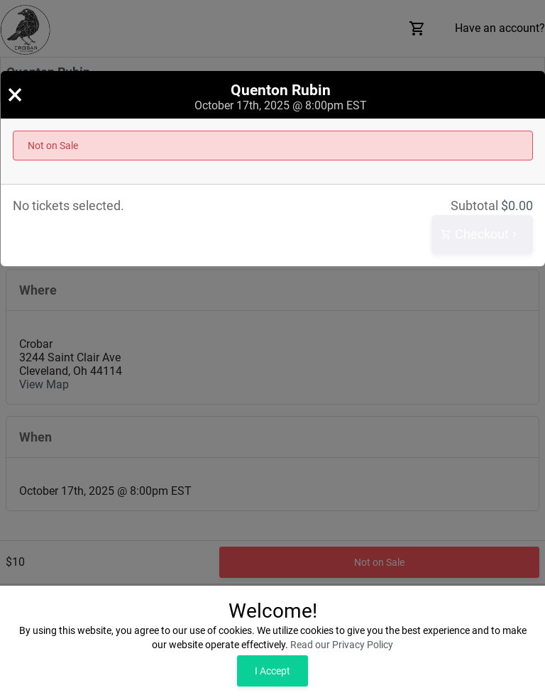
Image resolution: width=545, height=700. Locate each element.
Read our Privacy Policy (341, 644)
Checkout (480, 234)
